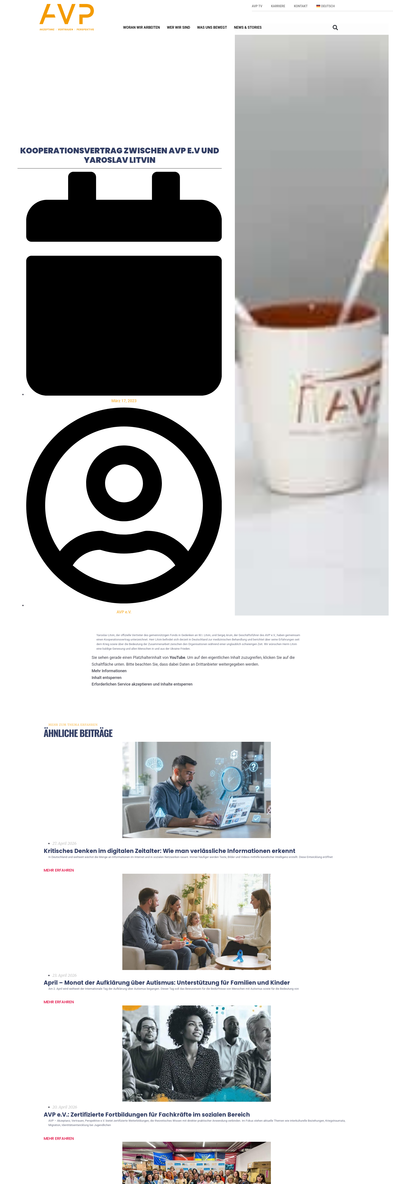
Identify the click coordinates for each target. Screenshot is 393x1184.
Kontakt (301, 6)
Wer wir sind (178, 27)
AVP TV (257, 6)
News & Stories (247, 27)
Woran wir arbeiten (141, 27)
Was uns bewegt (212, 27)
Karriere (278, 6)
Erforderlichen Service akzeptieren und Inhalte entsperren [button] (142, 695)
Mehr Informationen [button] (109, 682)
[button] (335, 27)
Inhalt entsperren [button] (107, 689)
